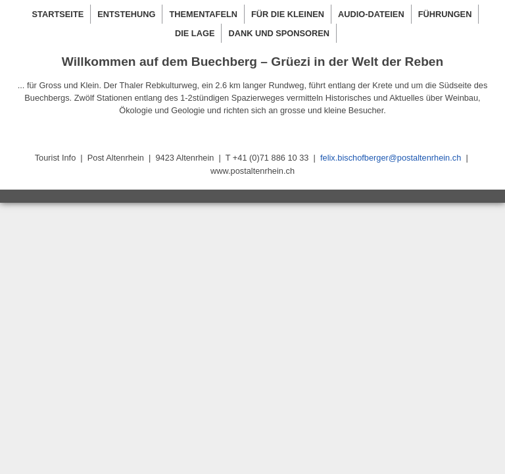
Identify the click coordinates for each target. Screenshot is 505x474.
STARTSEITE (58, 14)
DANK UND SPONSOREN (278, 33)
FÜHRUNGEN (445, 14)
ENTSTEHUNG (126, 14)
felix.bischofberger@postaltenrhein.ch (390, 158)
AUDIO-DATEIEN (371, 14)
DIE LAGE (194, 33)
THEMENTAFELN (203, 14)
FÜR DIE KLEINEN (287, 14)
